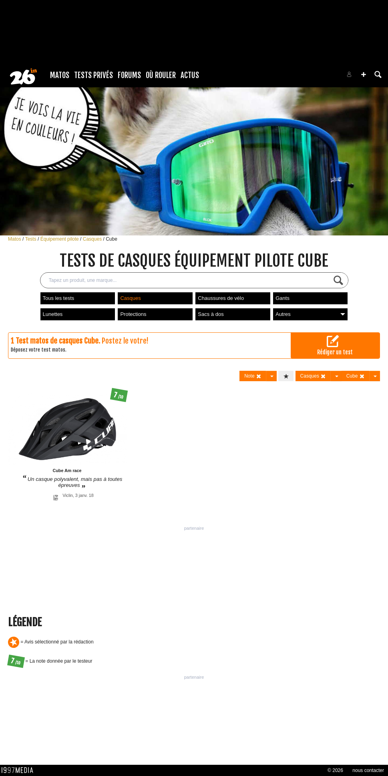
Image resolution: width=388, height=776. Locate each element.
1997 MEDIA (19, 770)
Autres (310, 314)
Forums (129, 75)
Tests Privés (93, 75)
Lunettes (53, 314)
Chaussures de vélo (221, 298)
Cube (111, 239)
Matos (59, 75)
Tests (31, 239)
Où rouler (161, 75)
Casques (93, 239)
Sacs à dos (210, 314)
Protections (133, 314)
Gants (282, 298)
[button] (363, 74)
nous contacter (368, 770)
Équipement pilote (60, 239)
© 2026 (335, 770)
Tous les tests (58, 298)
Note (252, 376)
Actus (190, 75)
